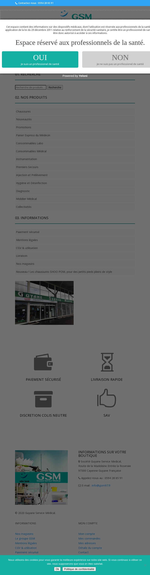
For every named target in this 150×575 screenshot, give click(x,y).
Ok (57, 569)
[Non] (145, 565)
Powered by (75, 75)
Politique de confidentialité (79, 569)
